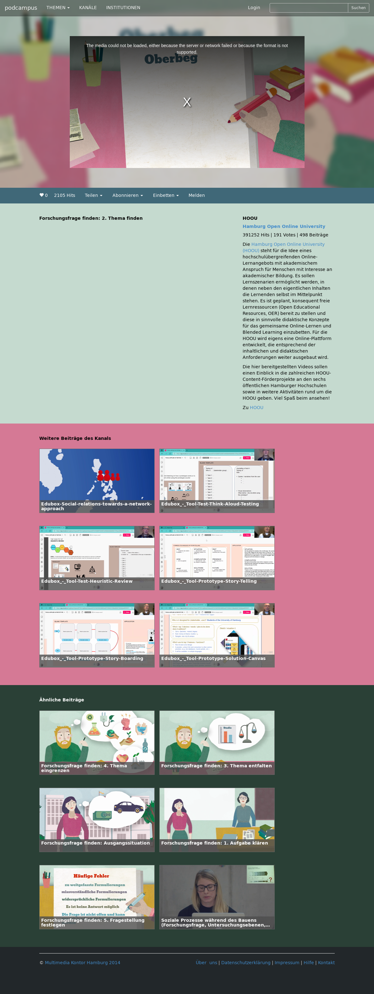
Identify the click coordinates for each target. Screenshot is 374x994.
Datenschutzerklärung (246, 962)
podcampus (21, 7)
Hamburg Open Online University (284, 226)
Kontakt (326, 962)
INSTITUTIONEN (123, 7)
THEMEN (58, 7)
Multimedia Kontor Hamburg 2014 (82, 962)
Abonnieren (128, 195)
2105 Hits (64, 195)
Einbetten (166, 195)
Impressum (287, 962)
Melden (197, 195)
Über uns (206, 962)
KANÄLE (88, 7)
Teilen (93, 195)
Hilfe (309, 962)
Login (254, 7)
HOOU (256, 407)
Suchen (358, 8)
